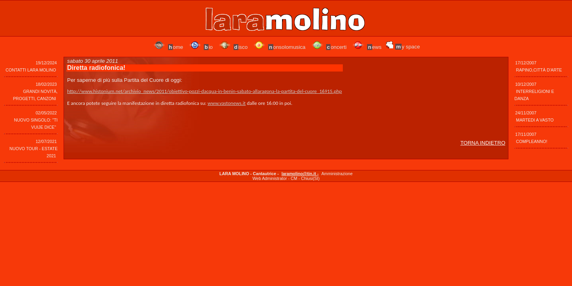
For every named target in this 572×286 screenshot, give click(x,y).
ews (374, 47)
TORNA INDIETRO (482, 143)
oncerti (336, 47)
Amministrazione (337, 173)
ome (175, 47)
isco (241, 47)
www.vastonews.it (226, 103)
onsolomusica (286, 47)
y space (407, 47)
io (208, 47)
